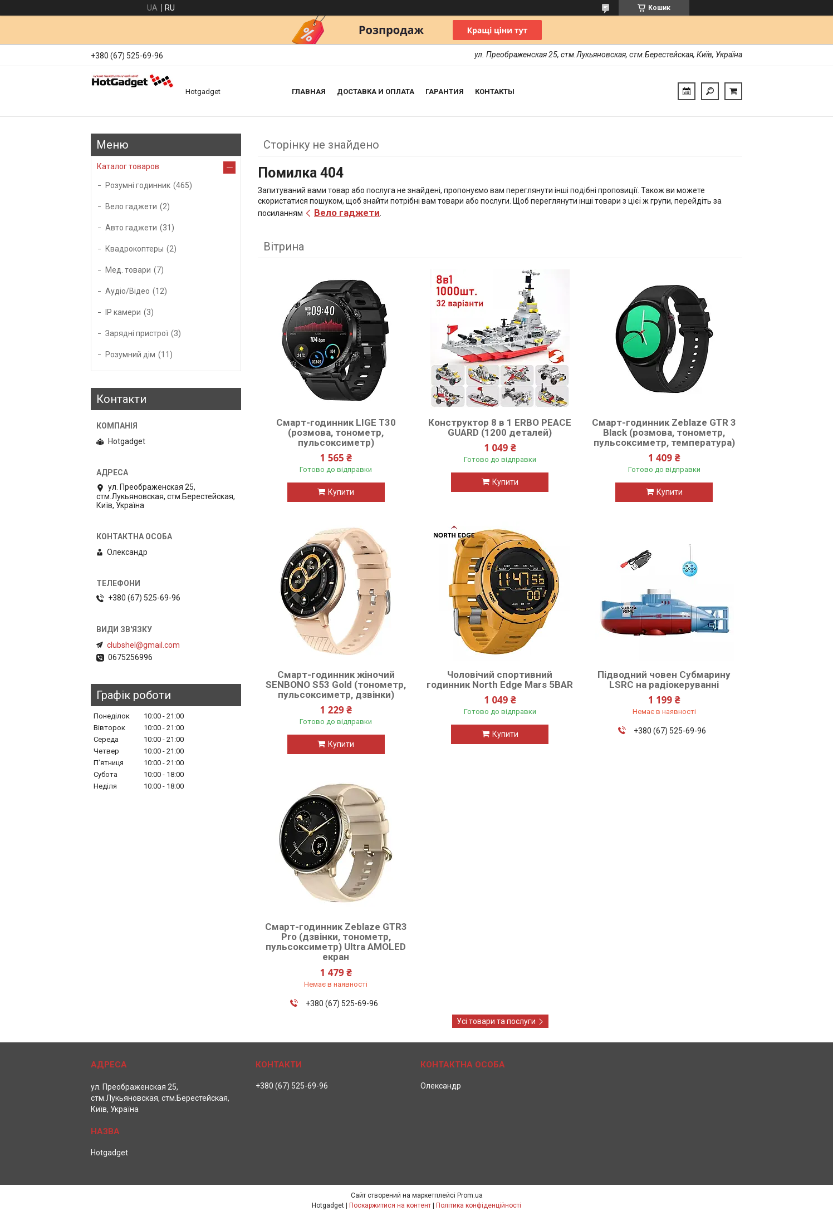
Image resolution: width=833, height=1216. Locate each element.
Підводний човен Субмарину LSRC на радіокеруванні (664, 679)
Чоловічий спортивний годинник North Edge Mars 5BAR (500, 679)
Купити (341, 492)
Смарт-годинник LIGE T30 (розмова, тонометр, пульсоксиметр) (336, 432)
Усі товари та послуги (496, 1021)
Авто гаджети (131, 227)
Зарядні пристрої (136, 333)
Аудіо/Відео (127, 291)
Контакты (494, 91)
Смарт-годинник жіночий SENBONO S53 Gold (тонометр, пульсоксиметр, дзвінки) (336, 684)
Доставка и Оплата (375, 91)
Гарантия (444, 91)
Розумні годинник (137, 185)
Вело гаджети (347, 212)
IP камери (123, 312)
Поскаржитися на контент (390, 1205)
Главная (309, 91)
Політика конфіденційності (478, 1205)
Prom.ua (470, 1195)
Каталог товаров (128, 166)
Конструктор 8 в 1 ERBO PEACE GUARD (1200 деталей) (499, 427)
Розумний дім (130, 354)
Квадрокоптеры (134, 248)
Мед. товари (128, 269)
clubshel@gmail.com (143, 645)
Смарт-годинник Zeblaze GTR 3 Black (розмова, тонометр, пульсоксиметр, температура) (664, 432)
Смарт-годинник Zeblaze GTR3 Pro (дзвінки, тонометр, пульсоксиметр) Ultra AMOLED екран (336, 942)
